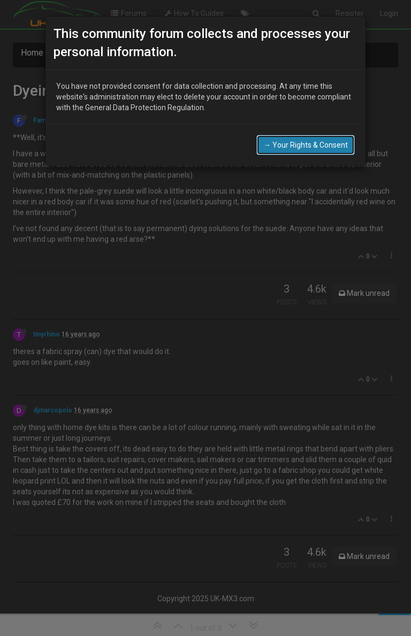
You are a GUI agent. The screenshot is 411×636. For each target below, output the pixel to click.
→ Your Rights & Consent (305, 141)
